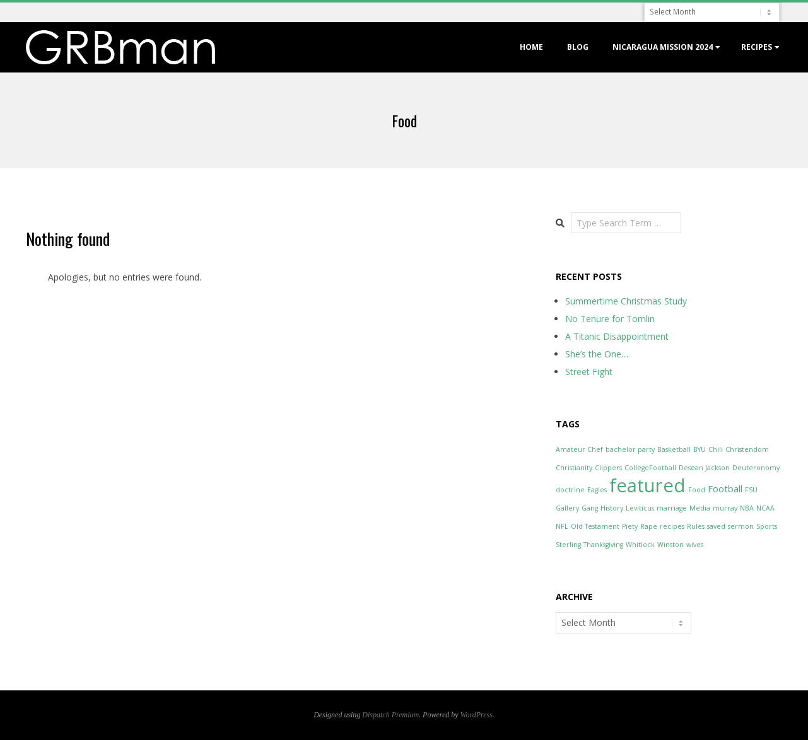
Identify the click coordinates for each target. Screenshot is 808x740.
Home (531, 47)
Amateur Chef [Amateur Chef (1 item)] (579, 449)
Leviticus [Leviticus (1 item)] (640, 508)
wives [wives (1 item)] (694, 544)
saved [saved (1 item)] (716, 526)
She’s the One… (596, 354)
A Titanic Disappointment (617, 336)
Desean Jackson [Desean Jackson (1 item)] (704, 467)
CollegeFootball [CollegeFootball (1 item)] (650, 467)
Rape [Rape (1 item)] (648, 526)
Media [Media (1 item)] (699, 508)
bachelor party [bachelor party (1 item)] (630, 449)
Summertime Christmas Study (626, 301)
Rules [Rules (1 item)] (696, 526)
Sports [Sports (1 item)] (766, 526)
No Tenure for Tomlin (610, 319)
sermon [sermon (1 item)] (741, 526)
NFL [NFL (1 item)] (562, 526)
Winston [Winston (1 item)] (670, 544)
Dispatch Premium (390, 714)
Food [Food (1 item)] (696, 489)
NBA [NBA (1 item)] (747, 508)
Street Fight (588, 372)
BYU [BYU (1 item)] (699, 449)
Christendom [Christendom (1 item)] (747, 449)
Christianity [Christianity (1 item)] (574, 467)
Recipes (756, 47)
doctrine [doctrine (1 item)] (570, 489)
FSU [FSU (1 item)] (751, 489)
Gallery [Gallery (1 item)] (567, 508)
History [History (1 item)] (611, 508)
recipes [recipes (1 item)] (672, 526)
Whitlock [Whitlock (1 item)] (640, 544)
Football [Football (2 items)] (725, 488)
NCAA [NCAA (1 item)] (765, 508)
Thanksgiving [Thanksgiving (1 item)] (603, 544)
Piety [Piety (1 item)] (630, 526)
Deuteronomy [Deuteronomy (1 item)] (756, 467)
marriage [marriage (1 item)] (672, 508)
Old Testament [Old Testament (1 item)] (595, 526)
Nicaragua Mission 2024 (662, 47)
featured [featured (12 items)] (647, 485)
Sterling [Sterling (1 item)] (568, 544)
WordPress (476, 714)
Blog (577, 47)
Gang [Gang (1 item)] (590, 508)
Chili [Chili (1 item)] (715, 449)
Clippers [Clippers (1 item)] (608, 467)
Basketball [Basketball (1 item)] (674, 449)
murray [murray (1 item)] (725, 508)
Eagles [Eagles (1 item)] (597, 489)
